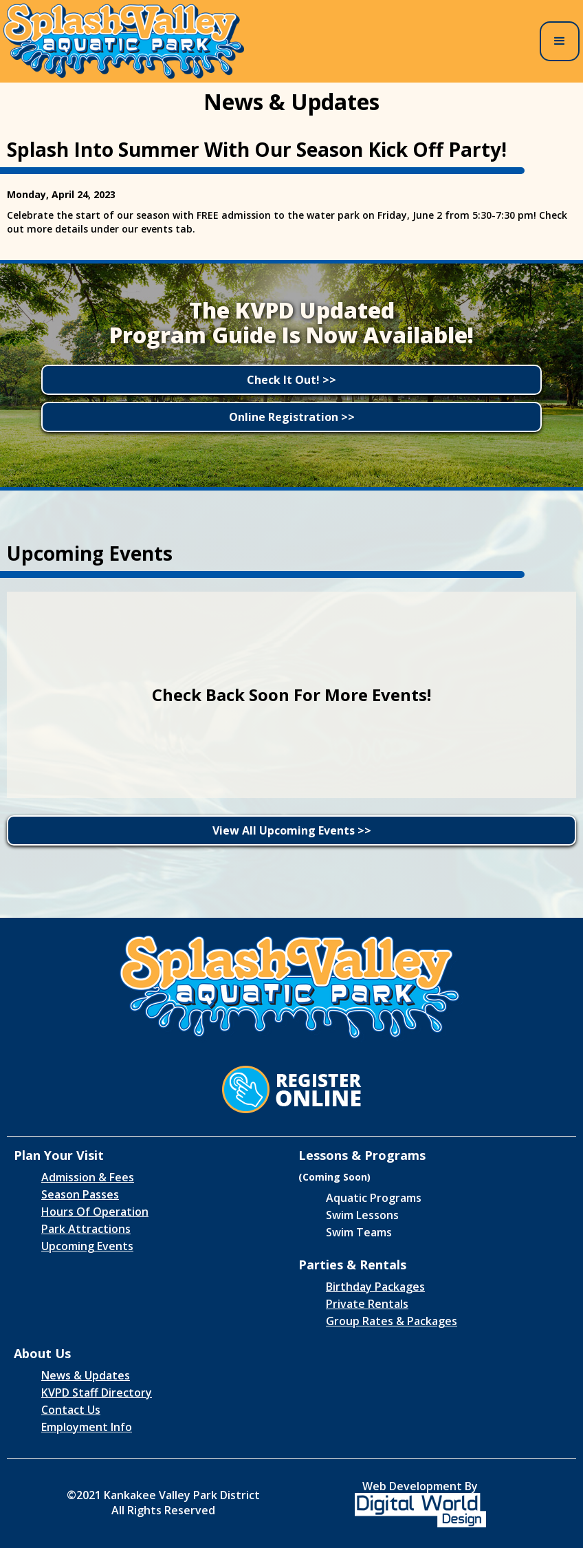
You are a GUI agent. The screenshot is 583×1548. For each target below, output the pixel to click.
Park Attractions (86, 1228)
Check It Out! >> (291, 379)
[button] (560, 41)
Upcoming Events (87, 1246)
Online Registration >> (292, 416)
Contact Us (70, 1409)
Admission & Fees (87, 1177)
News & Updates (85, 1375)
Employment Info (86, 1426)
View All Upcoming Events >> (291, 830)
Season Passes (80, 1194)
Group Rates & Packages (391, 1321)
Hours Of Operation (94, 1211)
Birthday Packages (375, 1286)
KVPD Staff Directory (96, 1392)
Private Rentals (367, 1303)
